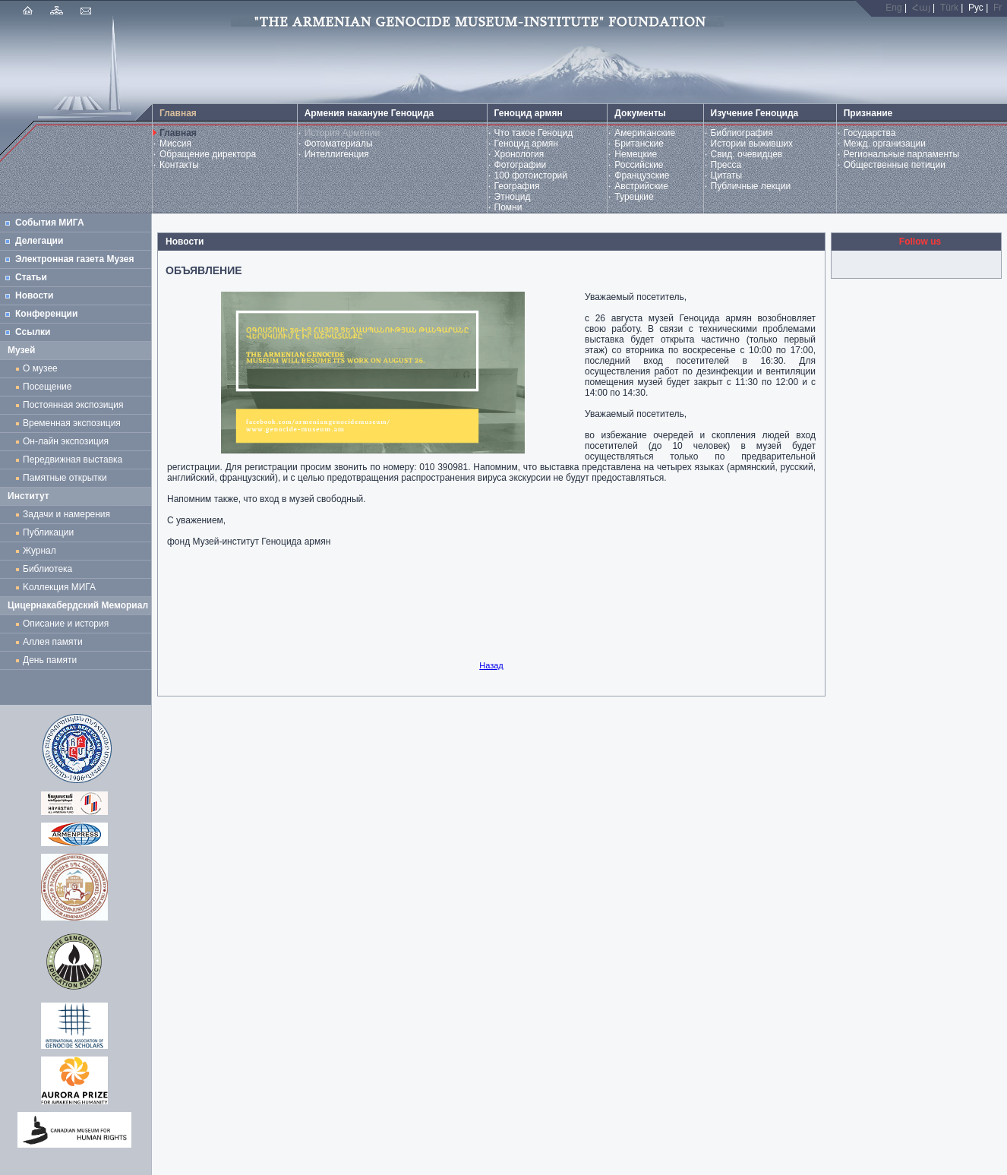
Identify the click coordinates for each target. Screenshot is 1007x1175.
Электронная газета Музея (74, 259)
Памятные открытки (67, 477)
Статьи (31, 277)
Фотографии (520, 165)
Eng (893, 7)
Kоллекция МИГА (59, 587)
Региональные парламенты (902, 154)
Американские (644, 133)
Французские (641, 175)
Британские (639, 143)
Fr (997, 7)
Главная (178, 133)
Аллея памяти (53, 641)
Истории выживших (752, 143)
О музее (40, 368)
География (517, 186)
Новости (34, 295)
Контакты (179, 165)
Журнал (42, 550)
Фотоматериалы (339, 143)
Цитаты (726, 175)
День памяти (50, 660)
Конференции (46, 313)
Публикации (48, 532)
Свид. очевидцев (747, 154)
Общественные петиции (894, 165)
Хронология (519, 154)
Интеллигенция (337, 154)
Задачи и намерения (66, 514)
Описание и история (66, 623)
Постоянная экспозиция (73, 405)
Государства (870, 133)
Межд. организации (885, 143)
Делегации (39, 240)
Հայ (921, 7)
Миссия (175, 143)
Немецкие (635, 154)
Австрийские (641, 186)
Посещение (47, 386)
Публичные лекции (751, 186)
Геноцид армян (526, 143)
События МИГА (49, 222)
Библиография (742, 133)
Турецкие (633, 196)
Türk (949, 7)
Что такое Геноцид (533, 133)
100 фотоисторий (531, 175)
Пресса (726, 165)
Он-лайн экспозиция (68, 441)
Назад (491, 665)
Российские (638, 165)
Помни (508, 207)
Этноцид (512, 196)
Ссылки (32, 332)
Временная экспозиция (72, 423)
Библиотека (47, 569)
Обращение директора (207, 154)
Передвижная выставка (75, 459)
